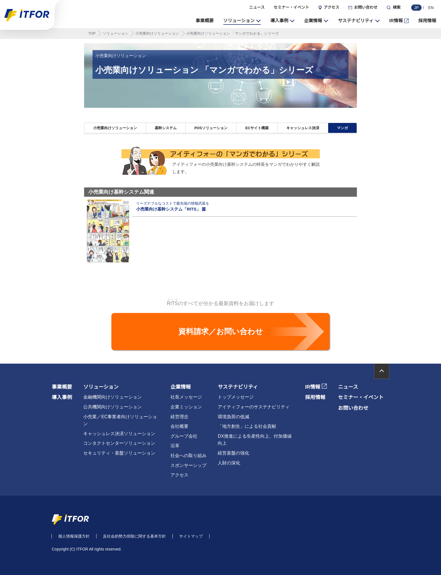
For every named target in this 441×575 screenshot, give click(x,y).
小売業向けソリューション (157, 34)
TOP (92, 34)
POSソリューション (211, 128)
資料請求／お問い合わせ (220, 331)
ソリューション (115, 34)
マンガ (342, 128)
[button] (242, 20)
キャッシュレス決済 (302, 128)
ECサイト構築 (257, 128)
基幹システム (166, 128)
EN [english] (431, 7)
